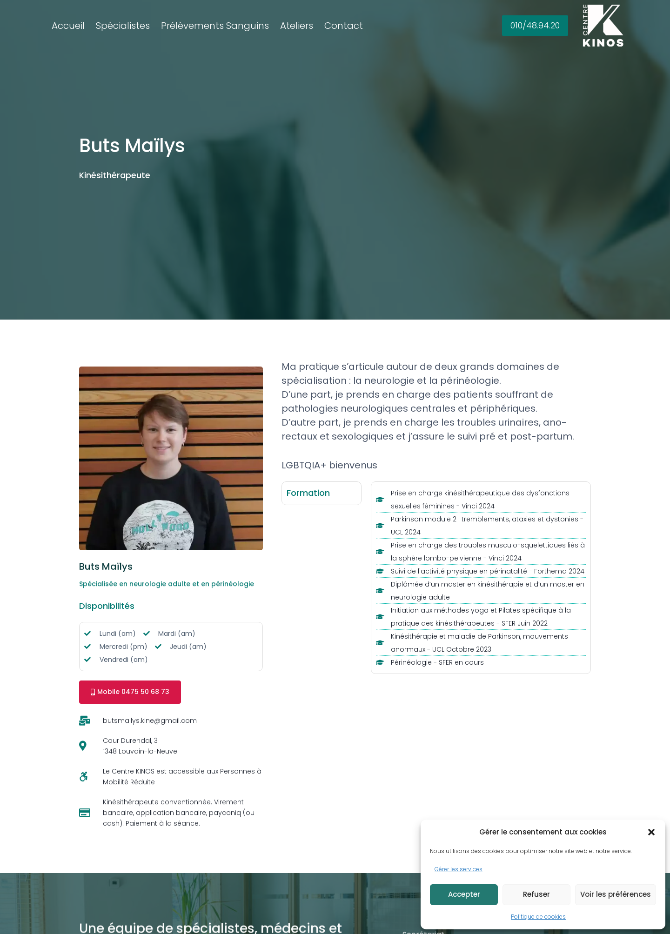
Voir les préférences (615, 894)
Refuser (536, 894)
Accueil (68, 25)
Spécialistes (123, 25)
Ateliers (296, 25)
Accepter (464, 894)
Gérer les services (458, 869)
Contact (343, 25)
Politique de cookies (538, 917)
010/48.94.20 (535, 25)
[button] (651, 832)
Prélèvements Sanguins (215, 25)
